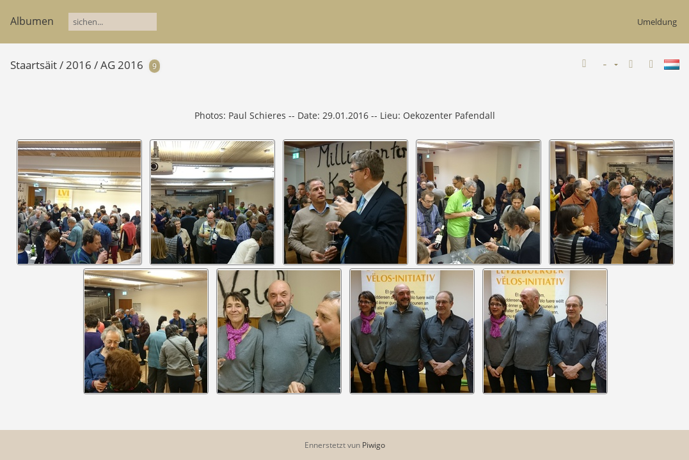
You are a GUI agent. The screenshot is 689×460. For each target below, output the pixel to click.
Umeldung (657, 21)
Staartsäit (33, 64)
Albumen (32, 21)
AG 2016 (121, 64)
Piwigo (373, 445)
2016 (78, 64)
